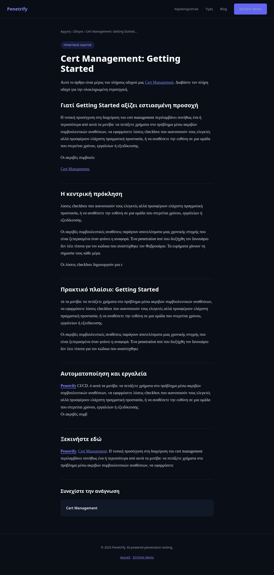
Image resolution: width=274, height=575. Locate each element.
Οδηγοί (78, 31)
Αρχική (66, 31)
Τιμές (209, 9)
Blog (223, 9)
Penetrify (17, 9)
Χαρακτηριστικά (186, 9)
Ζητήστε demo (250, 9)
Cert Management (159, 82)
